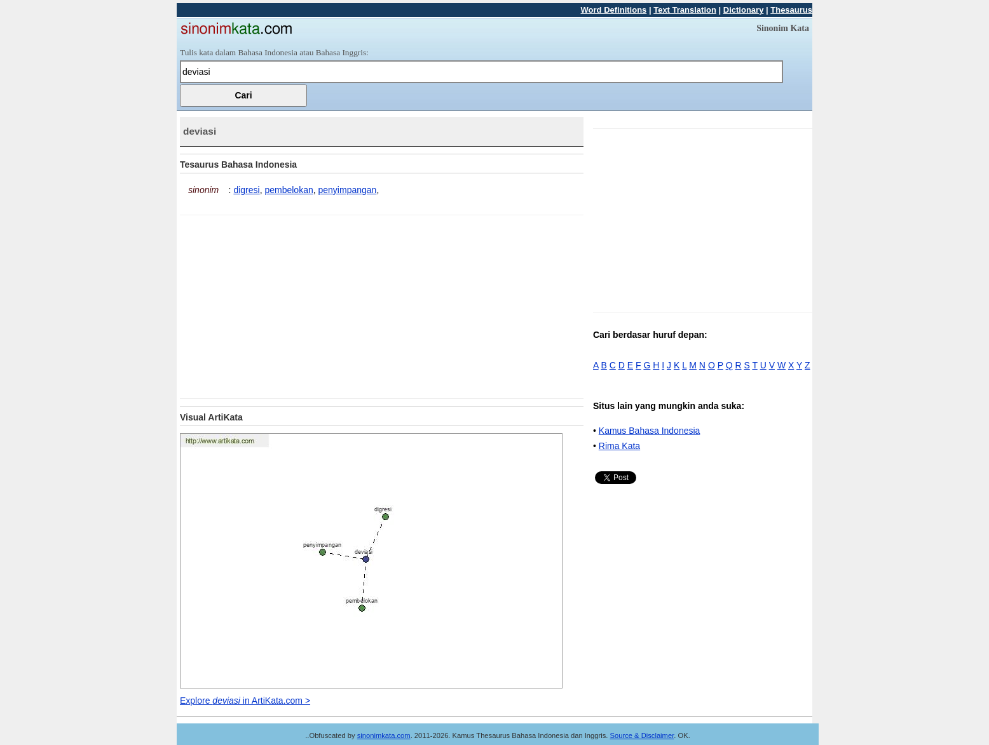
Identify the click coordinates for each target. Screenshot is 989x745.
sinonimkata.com (384, 735)
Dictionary (743, 10)
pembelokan (288, 190)
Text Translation (684, 10)
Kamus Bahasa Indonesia (649, 431)
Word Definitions (614, 10)
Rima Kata (619, 446)
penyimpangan (347, 190)
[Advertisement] (286, 304)
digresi (246, 190)
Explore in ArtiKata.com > (245, 700)
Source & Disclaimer (642, 735)
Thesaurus (791, 10)
